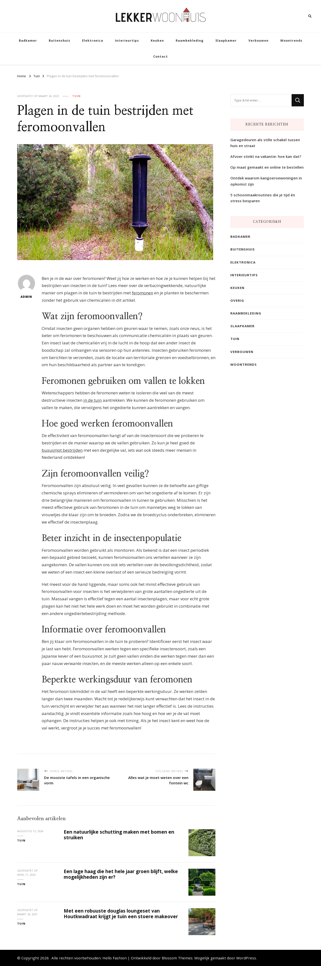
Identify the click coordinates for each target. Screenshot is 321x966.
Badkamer (28, 40)
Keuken (157, 40)
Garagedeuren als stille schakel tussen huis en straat (265, 142)
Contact (160, 56)
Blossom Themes (177, 957)
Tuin (76, 96)
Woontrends (291, 40)
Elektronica (92, 40)
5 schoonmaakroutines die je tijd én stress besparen (262, 197)
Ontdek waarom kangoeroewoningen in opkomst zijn (266, 181)
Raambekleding (190, 40)
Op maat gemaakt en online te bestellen (267, 167)
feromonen (142, 293)
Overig (237, 300)
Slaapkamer (226, 40)
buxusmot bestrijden (62, 450)
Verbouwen (258, 40)
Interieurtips (127, 40)
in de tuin (92, 400)
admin (26, 287)
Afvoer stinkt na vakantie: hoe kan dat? (265, 156)
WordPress (246, 957)
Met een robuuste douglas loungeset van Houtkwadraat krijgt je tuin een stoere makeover (121, 914)
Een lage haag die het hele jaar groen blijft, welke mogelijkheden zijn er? (121, 874)
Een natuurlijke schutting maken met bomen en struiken (119, 835)
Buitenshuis (59, 40)
